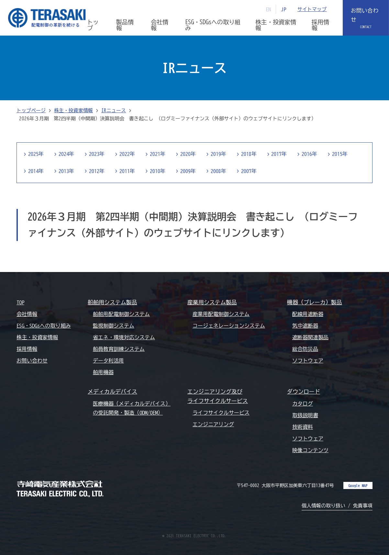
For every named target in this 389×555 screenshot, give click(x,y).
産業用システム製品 (212, 302)
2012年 (97, 171)
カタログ (302, 403)
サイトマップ (312, 9)
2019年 (218, 154)
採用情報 (27, 349)
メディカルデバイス (112, 392)
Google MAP (358, 485)
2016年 (309, 154)
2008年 (218, 171)
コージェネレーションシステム (229, 325)
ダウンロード (303, 392)
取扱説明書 (305, 415)
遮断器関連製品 (310, 337)
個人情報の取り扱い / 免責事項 (337, 505)
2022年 (127, 154)
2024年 (66, 154)
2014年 (36, 171)
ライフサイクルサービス (221, 412)
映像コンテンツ (310, 450)
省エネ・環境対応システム (124, 337)
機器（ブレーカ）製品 (314, 302)
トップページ (31, 110)
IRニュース (113, 110)
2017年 (279, 154)
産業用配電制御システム (221, 314)
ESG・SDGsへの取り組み (44, 325)
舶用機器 (103, 372)
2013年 (66, 171)
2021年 (157, 154)
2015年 (340, 154)
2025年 (36, 154)
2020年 (188, 154)
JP (283, 9)
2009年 (188, 171)
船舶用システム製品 (112, 302)
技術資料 (302, 427)
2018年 (249, 154)
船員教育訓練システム (119, 349)
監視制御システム (113, 325)
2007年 (249, 171)
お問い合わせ (364, 15)
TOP (20, 302)
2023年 (97, 154)
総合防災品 (305, 349)
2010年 (157, 171)
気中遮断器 (305, 325)
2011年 (127, 171)
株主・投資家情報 (73, 110)
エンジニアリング (213, 424)
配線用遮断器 (307, 314)
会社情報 (27, 314)
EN (268, 9)
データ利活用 (108, 361)
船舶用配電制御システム (121, 314)
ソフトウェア (307, 361)
